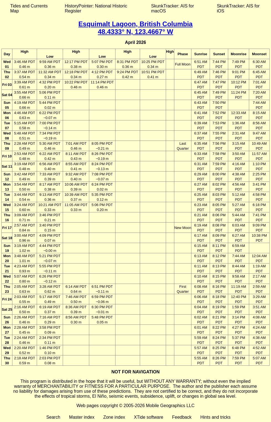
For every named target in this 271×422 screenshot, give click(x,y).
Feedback (181, 417)
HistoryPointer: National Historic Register (96, 8)
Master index (81, 417)
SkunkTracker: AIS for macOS (172, 8)
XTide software (148, 417)
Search (53, 417)
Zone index (114, 417)
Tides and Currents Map (29, 8)
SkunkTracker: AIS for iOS (238, 8)
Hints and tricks (215, 417)
